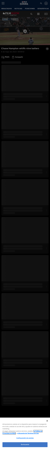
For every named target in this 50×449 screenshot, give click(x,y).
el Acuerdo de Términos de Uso (28, 433)
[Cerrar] (47, 420)
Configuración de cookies (25, 438)
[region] (25, 433)
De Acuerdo (25, 444)
